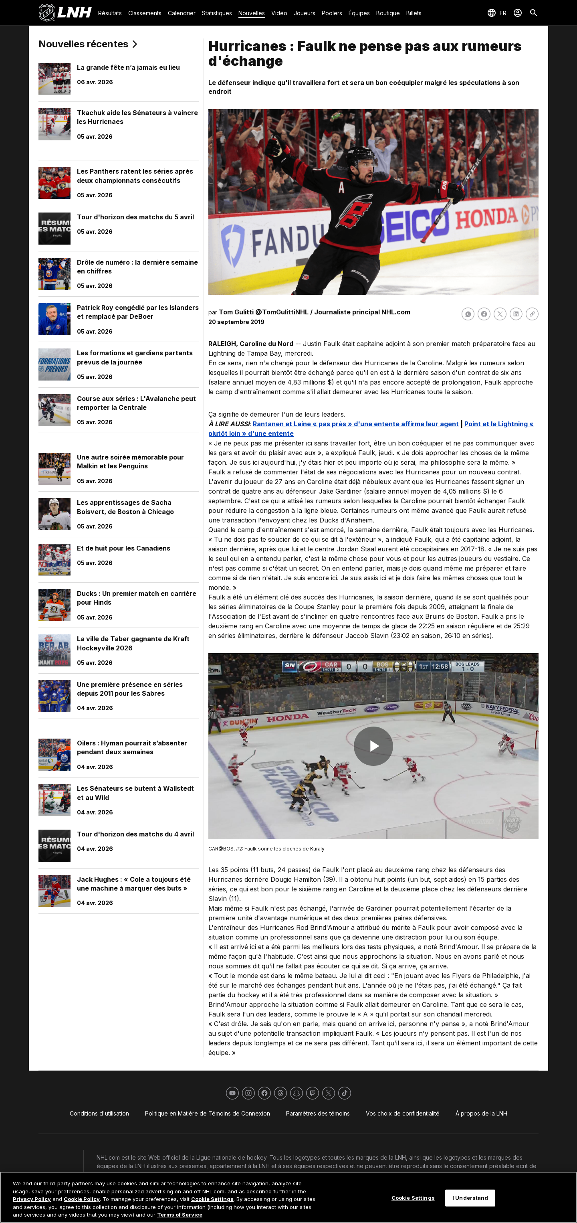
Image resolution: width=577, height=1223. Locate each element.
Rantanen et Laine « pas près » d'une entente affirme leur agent (356, 424)
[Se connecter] (518, 13)
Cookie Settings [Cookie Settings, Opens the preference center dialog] (413, 1198)
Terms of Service (179, 1214)
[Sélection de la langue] (496, 13)
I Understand (470, 1198)
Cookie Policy (82, 1199)
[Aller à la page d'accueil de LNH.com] (65, 12)
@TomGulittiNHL (282, 312)
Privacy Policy (32, 1199)
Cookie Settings (212, 1199)
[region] (288, 1197)
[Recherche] (534, 13)
